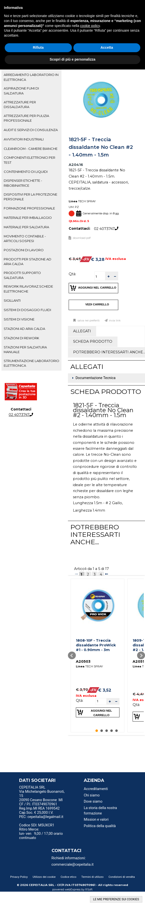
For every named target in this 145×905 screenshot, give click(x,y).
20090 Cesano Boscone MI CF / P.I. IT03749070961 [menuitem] (41, 802)
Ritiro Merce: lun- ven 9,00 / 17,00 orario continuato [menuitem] (41, 833)
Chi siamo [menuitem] (92, 795)
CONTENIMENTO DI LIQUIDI (26, 172)
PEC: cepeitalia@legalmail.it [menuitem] (41, 818)
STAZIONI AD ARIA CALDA (24, 329)
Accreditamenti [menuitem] (96, 789)
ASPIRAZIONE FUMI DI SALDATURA (21, 90)
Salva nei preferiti (88, 320)
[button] (108, 276)
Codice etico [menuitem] (68, 877)
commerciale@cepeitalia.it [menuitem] (73, 864)
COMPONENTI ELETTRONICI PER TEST (29, 160)
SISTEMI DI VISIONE (19, 319)
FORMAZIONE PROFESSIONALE (29, 208)
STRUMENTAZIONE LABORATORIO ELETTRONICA (31, 363)
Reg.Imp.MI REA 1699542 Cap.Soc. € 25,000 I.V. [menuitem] (39, 810)
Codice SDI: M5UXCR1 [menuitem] (36, 825)
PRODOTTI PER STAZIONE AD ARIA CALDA (27, 261)
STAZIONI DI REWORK (21, 338)
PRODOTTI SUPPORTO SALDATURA (22, 275)
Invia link (115, 320)
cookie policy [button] (90, 26)
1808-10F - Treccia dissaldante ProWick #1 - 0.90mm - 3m (96, 645)
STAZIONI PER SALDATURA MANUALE (25, 349)
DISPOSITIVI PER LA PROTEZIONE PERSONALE (30, 196)
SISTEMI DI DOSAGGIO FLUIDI (27, 310)
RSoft (89, 889)
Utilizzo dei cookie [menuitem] (44, 877)
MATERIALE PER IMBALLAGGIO (28, 218)
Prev (72, 655)
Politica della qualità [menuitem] (100, 826)
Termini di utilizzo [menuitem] (92, 877)
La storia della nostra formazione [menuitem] (100, 810)
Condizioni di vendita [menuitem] (122, 877)
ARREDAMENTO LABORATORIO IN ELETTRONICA (31, 77)
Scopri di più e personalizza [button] (72, 59)
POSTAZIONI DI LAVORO (24, 250)
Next (141, 655)
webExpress (73, 889)
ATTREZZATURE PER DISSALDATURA (20, 104)
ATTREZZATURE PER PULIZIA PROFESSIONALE (26, 118)
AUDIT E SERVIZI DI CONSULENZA (31, 130)
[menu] (42, 788)
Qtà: (72, 274)
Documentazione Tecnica (96, 378)
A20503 (83, 661)
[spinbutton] (100, 276)
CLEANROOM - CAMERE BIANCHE (31, 149)
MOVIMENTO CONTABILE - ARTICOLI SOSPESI (25, 238)
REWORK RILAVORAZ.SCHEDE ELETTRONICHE (28, 288)
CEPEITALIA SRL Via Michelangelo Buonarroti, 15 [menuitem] (41, 791)
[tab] (31, 77)
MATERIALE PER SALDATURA (26, 227)
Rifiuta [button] (38, 47)
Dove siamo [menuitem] (93, 801)
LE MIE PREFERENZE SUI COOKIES (116, 899)
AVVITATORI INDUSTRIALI (24, 139)
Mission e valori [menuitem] (96, 819)
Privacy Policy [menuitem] (19, 877)
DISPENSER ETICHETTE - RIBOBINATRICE (23, 183)
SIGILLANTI (12, 300)
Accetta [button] (106, 47)
